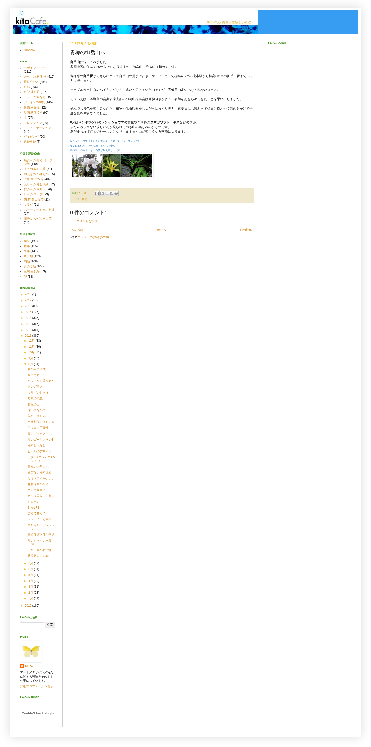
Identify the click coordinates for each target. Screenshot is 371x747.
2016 (28, 306)
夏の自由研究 (37, 369)
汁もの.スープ (33, 194)
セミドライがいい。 (41, 478)
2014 (28, 318)
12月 (32, 340)
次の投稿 (77, 230)
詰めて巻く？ (37, 513)
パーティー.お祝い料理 (39, 210)
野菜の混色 (35, 398)
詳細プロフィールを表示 (36, 686)
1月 (31, 598)
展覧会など (31, 82)
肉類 (27, 261)
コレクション (33, 123)
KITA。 (30, 666)
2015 (28, 312)
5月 (31, 575)
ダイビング (31, 136)
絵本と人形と (37, 445)
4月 (31, 581)
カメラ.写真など (35, 97)
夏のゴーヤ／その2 (40, 434)
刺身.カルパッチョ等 (38, 218)
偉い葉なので (37, 410)
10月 (32, 352)
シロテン (34, 501)
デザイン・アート (36, 68)
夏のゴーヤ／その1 (40, 439)
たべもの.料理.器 (35, 76)
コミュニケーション (37, 128)
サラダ (28, 204)
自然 (84, 199)
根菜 (27, 246)
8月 (31, 364)
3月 (31, 586)
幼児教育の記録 (38, 556)
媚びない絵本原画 (40, 472)
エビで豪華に (37, 490)
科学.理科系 (32, 92)
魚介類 (28, 256)
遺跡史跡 (30, 141)
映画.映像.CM (33, 112)
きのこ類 (30, 266)
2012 (28, 330)
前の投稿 (246, 230)
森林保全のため (38, 484)
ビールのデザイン (40, 451)
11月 (32, 346)
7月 (31, 563)
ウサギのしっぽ (38, 392)
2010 (28, 605)
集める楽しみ (37, 416)
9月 (31, 358)
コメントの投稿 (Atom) (93, 237)
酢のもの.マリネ (35, 189)
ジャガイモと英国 (40, 519)
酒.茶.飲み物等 (34, 199)
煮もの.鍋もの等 (35, 169)
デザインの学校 (34, 102)
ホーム (161, 230)
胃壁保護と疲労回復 (41, 535)
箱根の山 (34, 404)
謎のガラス (35, 386)
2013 (28, 324)
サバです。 (35, 375)
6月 (31, 569)
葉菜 (27, 241)
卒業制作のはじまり (41, 422)
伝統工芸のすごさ (40, 550)
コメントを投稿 (87, 221)
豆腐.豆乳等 (32, 271)
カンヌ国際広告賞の (41, 496)
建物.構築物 (32, 107)
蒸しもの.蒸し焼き (36, 184)
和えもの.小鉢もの (36, 174)
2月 (31, 592)
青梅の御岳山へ (38, 466)
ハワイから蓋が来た (41, 381)
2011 (28, 335)
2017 (28, 300)
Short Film (34, 507)
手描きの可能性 (38, 428)
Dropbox (29, 50)
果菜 (27, 251)
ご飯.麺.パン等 (34, 179)
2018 (28, 294)
